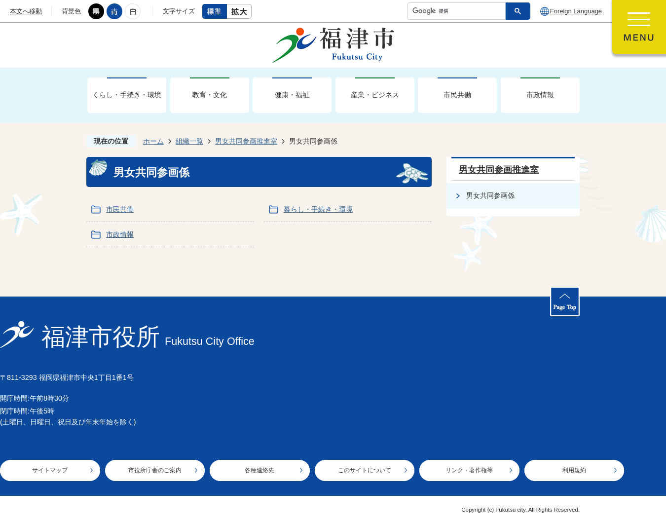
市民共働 (457, 95)
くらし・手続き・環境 (126, 95)
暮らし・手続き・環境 (318, 209)
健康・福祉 (292, 95)
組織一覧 (189, 141)
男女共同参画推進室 (246, 141)
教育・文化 (209, 95)
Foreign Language (576, 11)
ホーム (153, 141)
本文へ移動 (26, 11)
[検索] (458, 11)
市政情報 (540, 95)
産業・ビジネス (375, 95)
